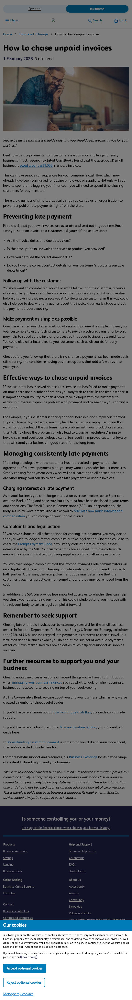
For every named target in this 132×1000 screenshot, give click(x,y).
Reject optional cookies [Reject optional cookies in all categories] (24, 982)
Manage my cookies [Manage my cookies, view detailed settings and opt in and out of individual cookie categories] (18, 994)
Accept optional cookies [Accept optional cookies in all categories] (25, 968)
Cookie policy (29, 957)
